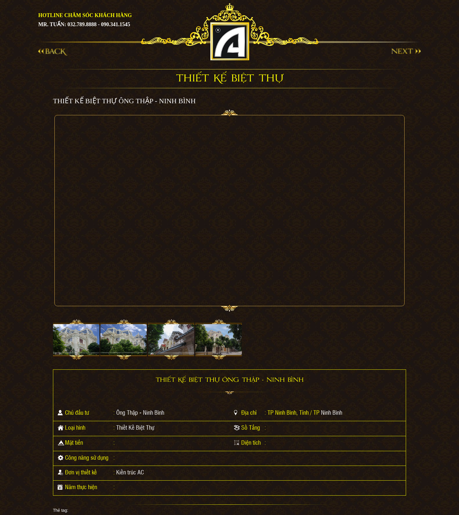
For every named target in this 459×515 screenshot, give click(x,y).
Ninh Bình (331, 412)
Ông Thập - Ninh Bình (140, 412)
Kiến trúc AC (130, 472)
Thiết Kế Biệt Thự (135, 427)
